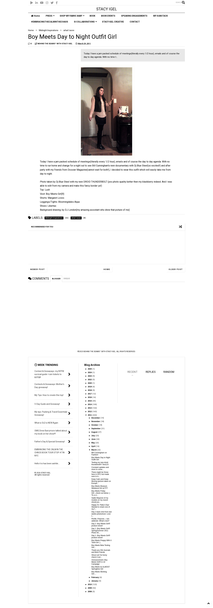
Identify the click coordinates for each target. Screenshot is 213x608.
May (93, 443)
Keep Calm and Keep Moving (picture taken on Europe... (101, 481)
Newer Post (37, 269)
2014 (90, 404)
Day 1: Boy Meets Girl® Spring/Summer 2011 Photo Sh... (100, 531)
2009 (90, 588)
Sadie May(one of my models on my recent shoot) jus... (99, 500)
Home (35, 16)
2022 (90, 380)
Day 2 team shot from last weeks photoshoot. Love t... (101, 514)
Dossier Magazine (77, 169)
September (96, 429)
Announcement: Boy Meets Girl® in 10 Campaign (99, 562)
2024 (90, 372)
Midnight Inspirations (48, 30)
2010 (90, 584)
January (95, 581)
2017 (90, 394)
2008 (90, 592)
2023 (90, 376)
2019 (90, 387)
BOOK (92, 16)
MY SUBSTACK (160, 16)
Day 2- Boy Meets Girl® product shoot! (100, 525)
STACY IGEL (106, 9)
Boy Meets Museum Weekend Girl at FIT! (99, 487)
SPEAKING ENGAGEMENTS (134, 16)
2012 (90, 412)
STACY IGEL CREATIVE (113, 22)
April (93, 446)
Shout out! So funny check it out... (99, 556)
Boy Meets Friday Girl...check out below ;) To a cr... (100, 493)
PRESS (50, 16)
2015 (90, 401)
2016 (90, 397)
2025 (90, 369)
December (95, 418)
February (95, 577)
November (96, 421)
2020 (90, 383)
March (94, 450)
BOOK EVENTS (108, 16)
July (93, 436)
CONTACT (135, 22)
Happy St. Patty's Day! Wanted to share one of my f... (100, 507)
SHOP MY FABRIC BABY (72, 16)
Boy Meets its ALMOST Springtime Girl (100, 568)
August (94, 432)
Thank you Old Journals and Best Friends (100, 551)
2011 (90, 415)
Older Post (176, 269)
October (95, 425)
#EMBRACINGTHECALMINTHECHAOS (49, 22)
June (93, 439)
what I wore (68, 30)
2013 (90, 408)
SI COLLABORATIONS (85, 22)
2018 (90, 390)
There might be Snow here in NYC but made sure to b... (100, 474)
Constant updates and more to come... (100, 468)
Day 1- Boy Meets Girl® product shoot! (100, 536)
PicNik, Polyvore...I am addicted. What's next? (100, 520)
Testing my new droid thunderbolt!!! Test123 (99, 463)
